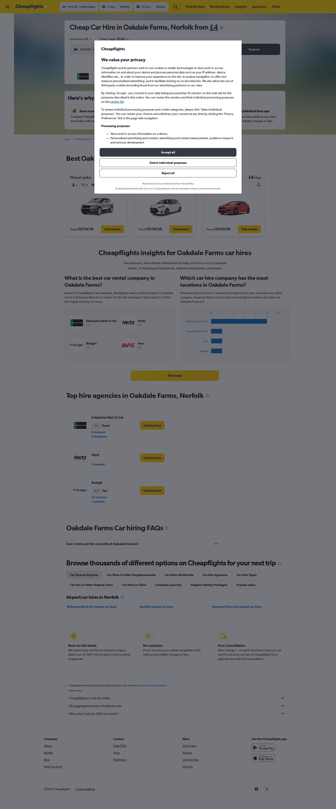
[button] (168, 152)
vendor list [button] (117, 101)
